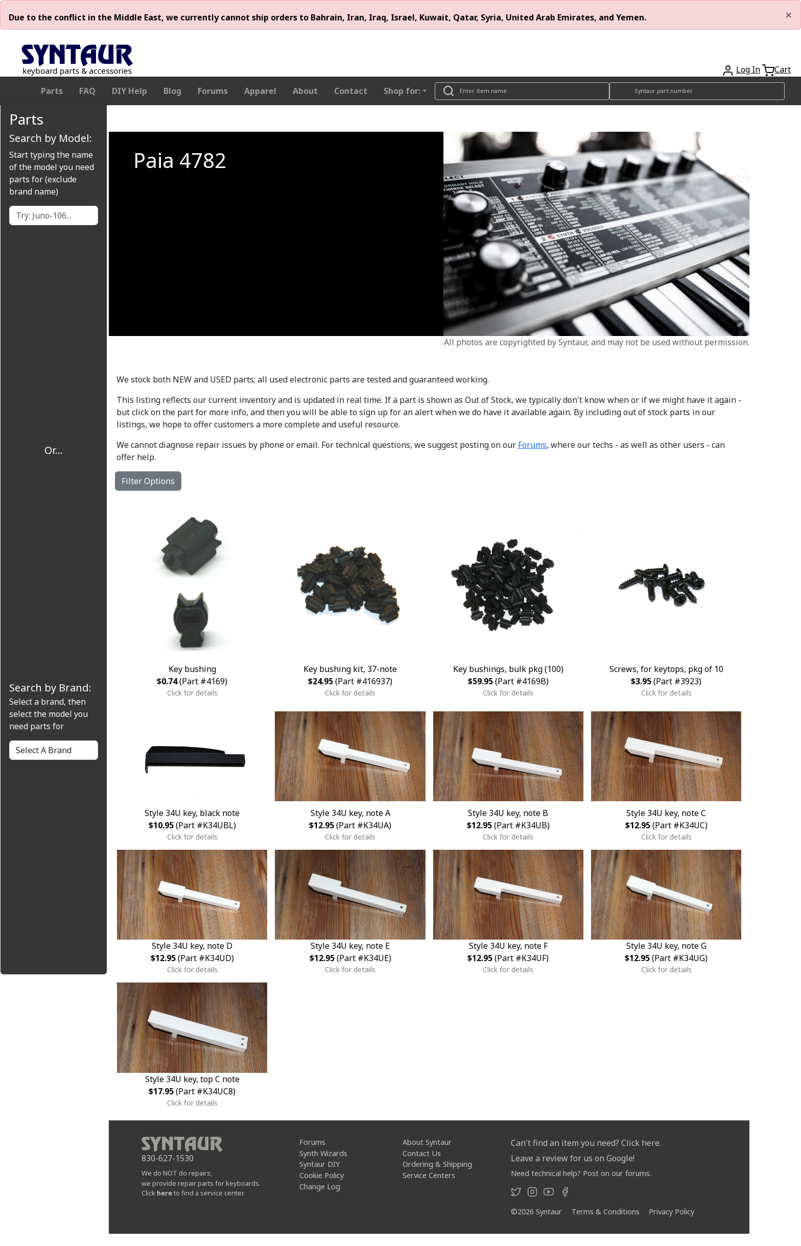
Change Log (319, 1186)
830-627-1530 (168, 1158)
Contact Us (422, 1153)
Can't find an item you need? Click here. (586, 1142)
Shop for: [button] (402, 91)
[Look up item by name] (522, 91)
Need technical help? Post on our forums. (581, 1173)
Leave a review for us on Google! (572, 1158)
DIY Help (129, 91)
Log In (748, 69)
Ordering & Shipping (437, 1164)
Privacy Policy (671, 1211)
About (305, 91)
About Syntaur (427, 1142)
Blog (172, 91)
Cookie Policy (321, 1175)
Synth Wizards (323, 1153)
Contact (350, 91)
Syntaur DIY (319, 1164)
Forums (213, 91)
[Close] (788, 15)
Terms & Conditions (606, 1211)
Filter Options (148, 481)
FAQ (87, 91)
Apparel (260, 91)
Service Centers (429, 1175)
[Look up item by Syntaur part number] (697, 91)
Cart (782, 69)
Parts (52, 91)
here (164, 1192)
